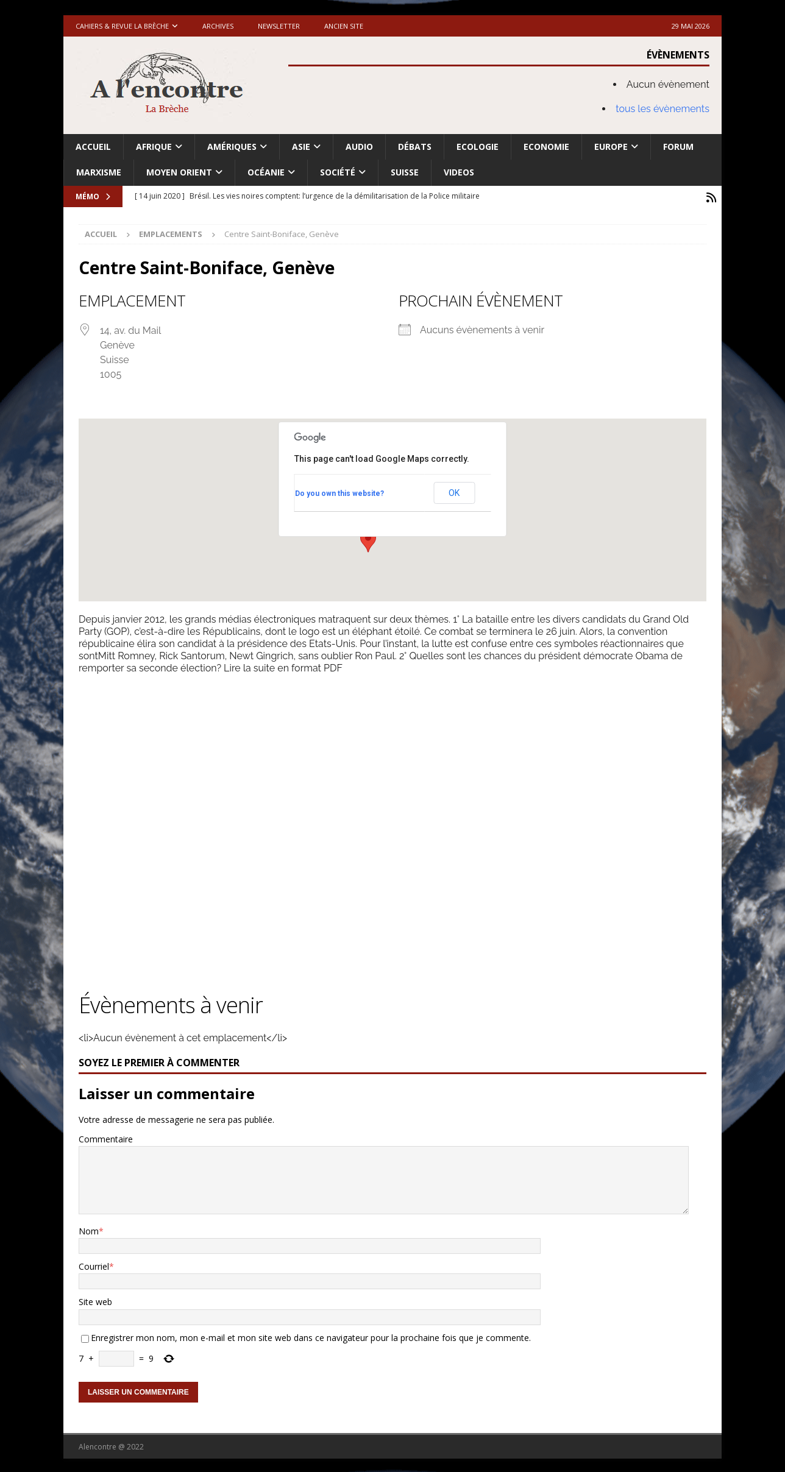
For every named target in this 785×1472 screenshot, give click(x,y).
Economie (546, 146)
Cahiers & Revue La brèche (122, 25)
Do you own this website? (339, 491)
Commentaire (106, 1137)
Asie (301, 146)
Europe (611, 146)
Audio (359, 146)
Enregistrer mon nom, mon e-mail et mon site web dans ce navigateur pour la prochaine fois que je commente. (311, 1336)
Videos (459, 172)
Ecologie (477, 146)
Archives (217, 25)
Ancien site (343, 25)
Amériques (232, 146)
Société (337, 172)
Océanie (266, 172)
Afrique (154, 146)
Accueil (93, 146)
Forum (678, 146)
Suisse (405, 172)
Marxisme (98, 172)
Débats (415, 146)
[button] (368, 539)
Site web (95, 1300)
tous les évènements (662, 109)
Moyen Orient (179, 172)
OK (454, 491)
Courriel (94, 1264)
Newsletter (279, 25)
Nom (89, 1228)
